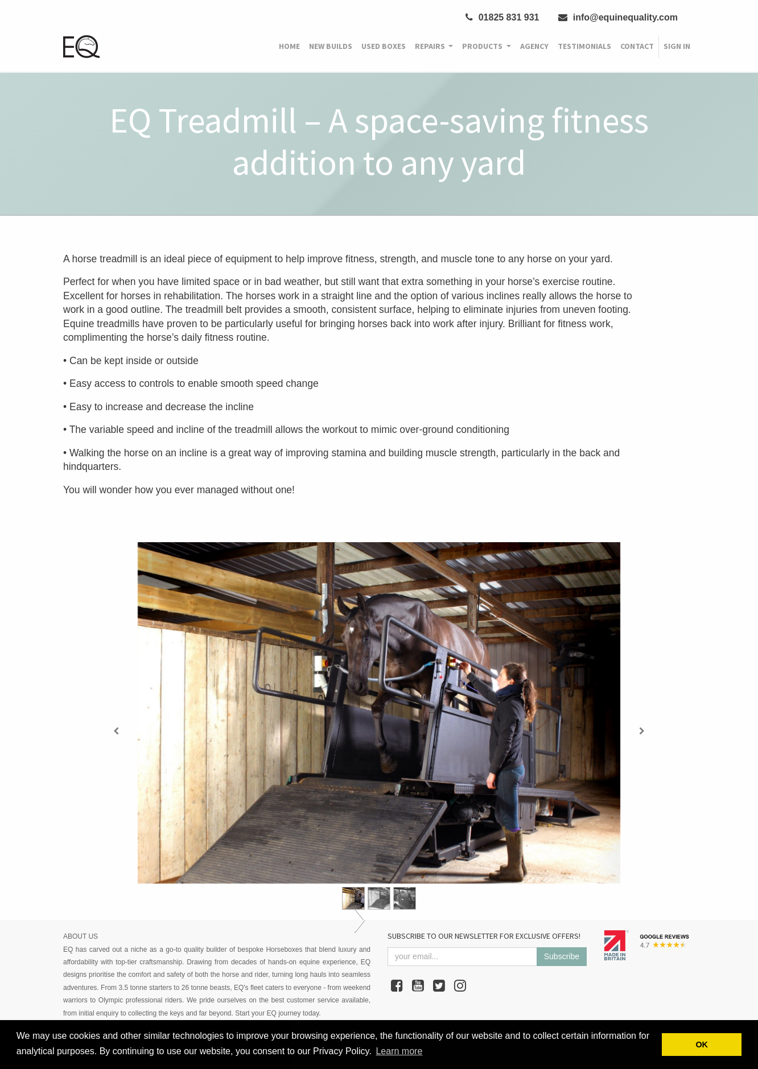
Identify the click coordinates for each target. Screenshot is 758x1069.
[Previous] (116, 731)
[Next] (641, 731)
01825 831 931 (502, 17)
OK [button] (701, 1044)
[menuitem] (289, 46)
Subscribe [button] (561, 956)
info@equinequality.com (618, 17)
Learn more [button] (399, 1051)
